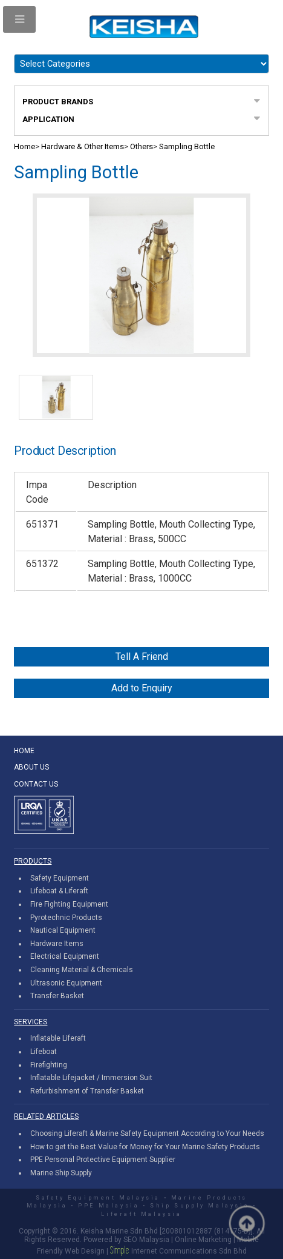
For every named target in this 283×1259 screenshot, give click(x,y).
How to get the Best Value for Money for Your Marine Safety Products (145, 1147)
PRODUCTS (32, 861)
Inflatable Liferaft (58, 1038)
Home (24, 146)
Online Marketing (203, 1239)
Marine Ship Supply (61, 1173)
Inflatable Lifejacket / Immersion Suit (91, 1077)
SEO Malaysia (146, 1239)
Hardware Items (56, 943)
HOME (24, 751)
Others (141, 146)
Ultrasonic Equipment (66, 983)
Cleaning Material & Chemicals (81, 969)
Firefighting (48, 1065)
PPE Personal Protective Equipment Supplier (102, 1159)
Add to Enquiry (141, 688)
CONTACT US (36, 784)
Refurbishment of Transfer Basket (87, 1091)
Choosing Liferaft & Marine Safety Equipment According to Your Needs (147, 1133)
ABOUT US (31, 767)
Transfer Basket (57, 996)
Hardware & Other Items (82, 146)
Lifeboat (43, 1051)
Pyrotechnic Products (66, 917)
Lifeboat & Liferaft (59, 891)
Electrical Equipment (64, 956)
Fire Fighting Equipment (69, 904)
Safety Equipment (59, 878)
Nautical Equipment (63, 930)
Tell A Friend (141, 656)
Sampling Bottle (187, 146)
